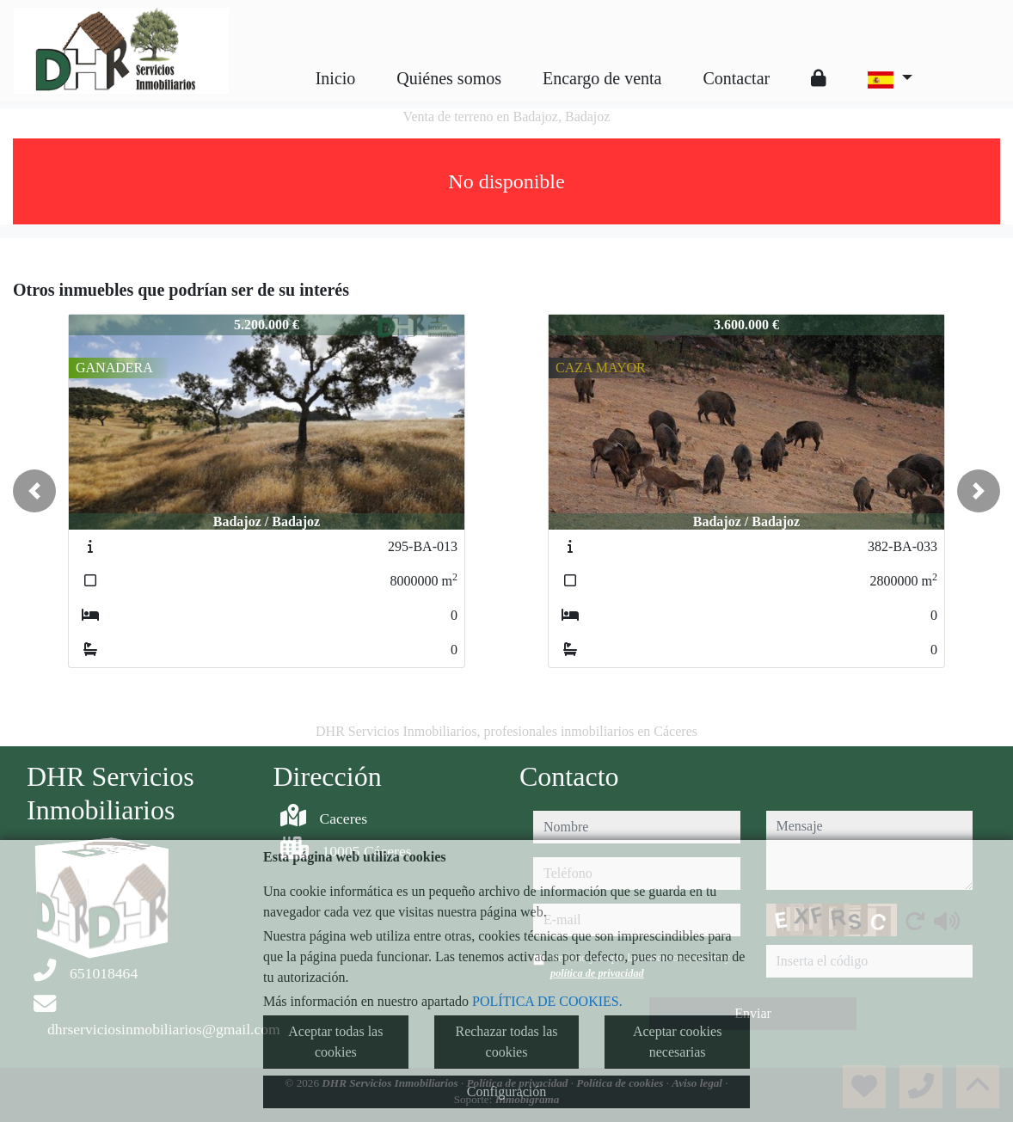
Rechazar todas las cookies (506, 1041)
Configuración (506, 1091)
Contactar (736, 78)
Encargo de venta (602, 78)
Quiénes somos (448, 78)
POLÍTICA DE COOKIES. (547, 1001)
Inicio (336, 78)
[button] (34, 490)
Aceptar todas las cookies (335, 1041)
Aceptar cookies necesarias (677, 1041)
